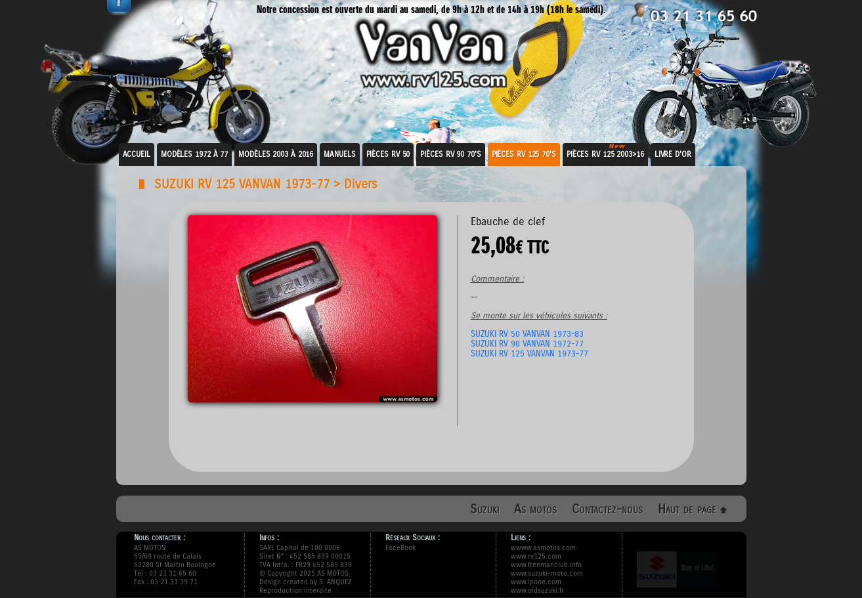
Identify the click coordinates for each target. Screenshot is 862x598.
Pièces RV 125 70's (524, 154)
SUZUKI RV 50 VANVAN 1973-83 (527, 334)
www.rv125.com (536, 556)
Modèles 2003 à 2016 (275, 154)
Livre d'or (673, 154)
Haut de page (692, 509)
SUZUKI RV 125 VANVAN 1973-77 (242, 184)
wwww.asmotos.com (543, 548)
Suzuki (484, 509)
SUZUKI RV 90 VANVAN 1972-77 (527, 344)
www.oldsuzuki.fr (537, 590)
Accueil (136, 154)
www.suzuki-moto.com (547, 573)
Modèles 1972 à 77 (194, 154)
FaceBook (400, 548)
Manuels (339, 154)
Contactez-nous (607, 509)
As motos (535, 509)
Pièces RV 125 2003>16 (605, 154)
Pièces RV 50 (388, 154)
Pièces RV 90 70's (450, 154)
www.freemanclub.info (546, 565)
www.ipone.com (536, 582)
